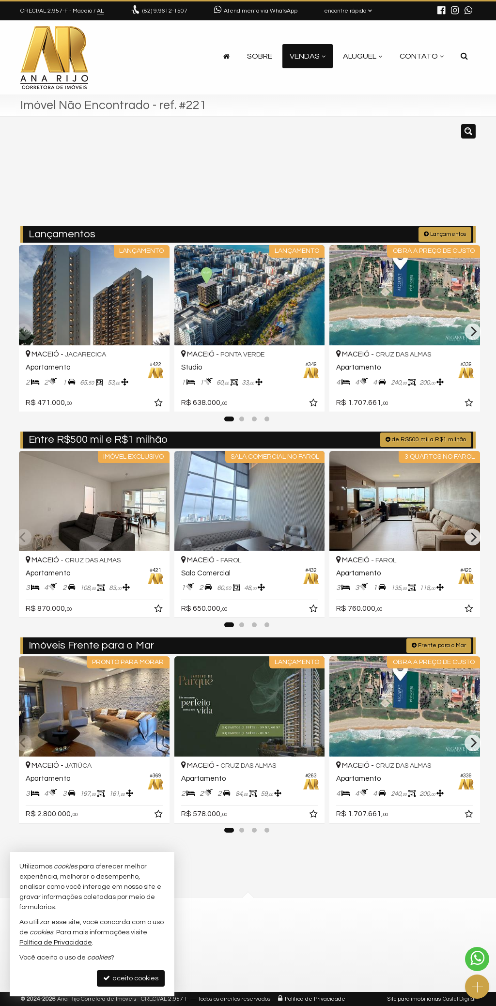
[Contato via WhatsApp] (477, 959)
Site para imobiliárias (414, 998)
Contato (422, 56)
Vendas (308, 56)
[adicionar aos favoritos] (156, 402)
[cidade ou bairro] (320, 176)
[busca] (464, 56)
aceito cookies (130, 978)
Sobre (259, 56)
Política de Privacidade (315, 998)
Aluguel (362, 56)
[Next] (473, 331)
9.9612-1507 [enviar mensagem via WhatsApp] (164, 11)
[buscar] (381, 176)
